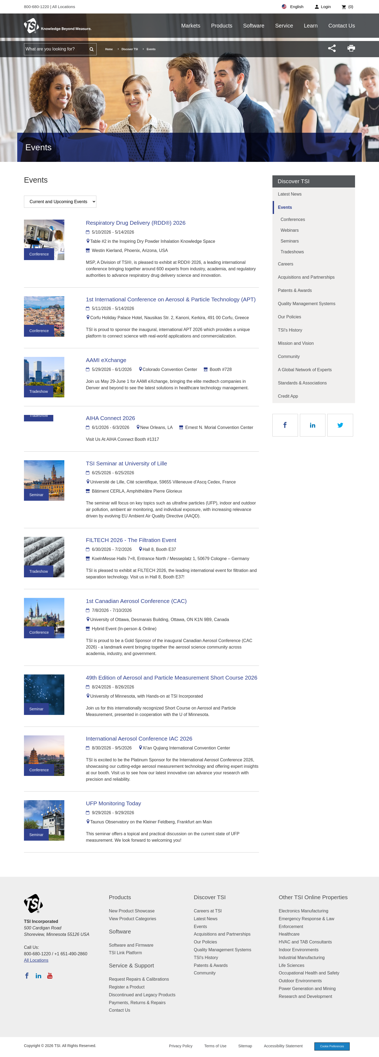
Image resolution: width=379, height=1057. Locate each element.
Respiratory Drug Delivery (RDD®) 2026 (135, 223)
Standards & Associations (302, 383)
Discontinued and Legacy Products (142, 995)
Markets (190, 26)
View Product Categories (132, 918)
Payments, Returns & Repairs (137, 1002)
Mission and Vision (296, 343)
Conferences (293, 219)
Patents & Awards (295, 290)
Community (289, 356)
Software (253, 26)
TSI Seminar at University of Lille (126, 463)
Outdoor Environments (300, 980)
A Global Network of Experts (305, 369)
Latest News (290, 194)
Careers (285, 264)
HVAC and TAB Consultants (305, 942)
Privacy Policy (176, 1046)
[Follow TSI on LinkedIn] (38, 975)
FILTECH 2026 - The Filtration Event (131, 540)
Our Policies (289, 317)
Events (285, 207)
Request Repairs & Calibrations (139, 979)
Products (221, 26)
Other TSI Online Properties (313, 897)
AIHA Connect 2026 (110, 418)
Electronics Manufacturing (303, 911)
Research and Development (305, 996)
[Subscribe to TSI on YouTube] (49, 975)
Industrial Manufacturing (302, 957)
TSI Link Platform (125, 952)
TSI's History (290, 330)
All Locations (63, 6)
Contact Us (341, 26)
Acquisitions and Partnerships (306, 277)
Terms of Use (212, 1046)
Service (284, 26)
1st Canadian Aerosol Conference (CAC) (136, 601)
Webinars (290, 230)
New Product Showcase (132, 911)
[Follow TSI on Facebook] (27, 975)
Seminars (290, 241)
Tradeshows (292, 252)
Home (109, 49)
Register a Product (127, 987)
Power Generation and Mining (307, 988)
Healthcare (289, 934)
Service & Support (131, 965)
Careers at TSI (208, 911)
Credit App (288, 396)
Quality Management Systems (306, 303)
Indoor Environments (299, 949)
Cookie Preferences (330, 1046)
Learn (311, 26)
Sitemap (241, 1046)
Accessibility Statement (279, 1046)
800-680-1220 (37, 6)
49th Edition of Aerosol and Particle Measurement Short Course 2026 (171, 677)
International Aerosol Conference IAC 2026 (139, 738)
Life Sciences (291, 965)
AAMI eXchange (106, 360)
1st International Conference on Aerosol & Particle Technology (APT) (171, 299)
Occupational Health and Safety (309, 973)
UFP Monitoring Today (113, 803)
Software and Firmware (131, 945)
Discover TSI (130, 49)
